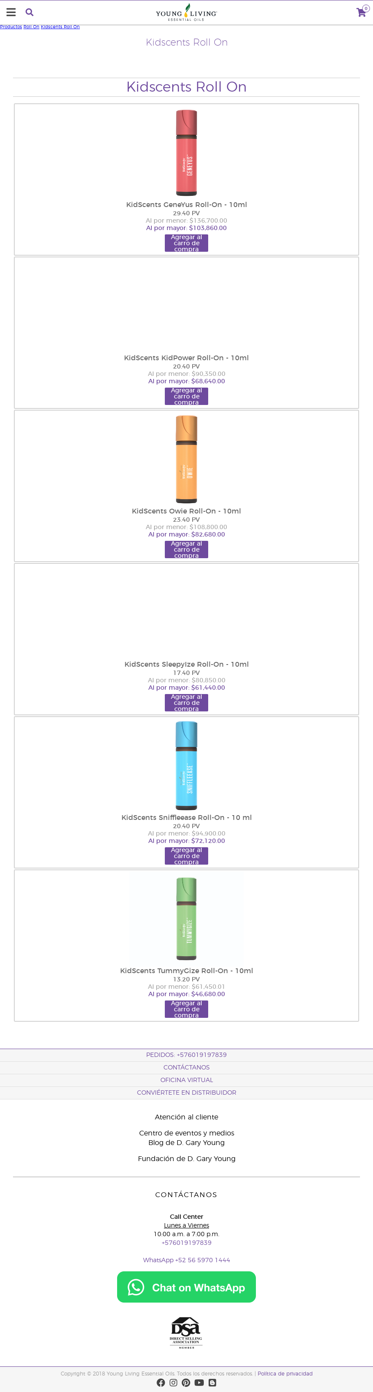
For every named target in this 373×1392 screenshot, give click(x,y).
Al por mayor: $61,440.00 (186, 688)
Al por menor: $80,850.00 (187, 681)
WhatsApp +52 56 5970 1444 (186, 1260)
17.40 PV (186, 673)
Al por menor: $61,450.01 (187, 987)
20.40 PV (186, 367)
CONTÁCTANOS (187, 1068)
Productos (11, 27)
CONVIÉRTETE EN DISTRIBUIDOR (186, 1093)
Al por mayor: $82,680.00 (186, 535)
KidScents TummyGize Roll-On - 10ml (186, 970)
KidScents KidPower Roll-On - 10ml (186, 358)
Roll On (31, 27)
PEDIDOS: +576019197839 (186, 1055)
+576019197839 (187, 1243)
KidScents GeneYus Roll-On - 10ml (186, 204)
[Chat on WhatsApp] (186, 1301)
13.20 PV (186, 980)
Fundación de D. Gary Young (187, 1158)
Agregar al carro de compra (186, 243)
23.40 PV (186, 520)
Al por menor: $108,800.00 (186, 527)
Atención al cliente (186, 1117)
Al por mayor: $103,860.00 (186, 228)
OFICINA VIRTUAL (186, 1080)
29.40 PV (186, 214)
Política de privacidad (285, 1373)
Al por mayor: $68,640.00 (186, 381)
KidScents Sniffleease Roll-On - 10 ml (186, 817)
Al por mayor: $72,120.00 (186, 841)
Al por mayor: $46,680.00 (186, 994)
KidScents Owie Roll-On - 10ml (186, 511)
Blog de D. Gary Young (186, 1142)
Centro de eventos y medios (186, 1133)
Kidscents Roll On (60, 27)
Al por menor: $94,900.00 (187, 834)
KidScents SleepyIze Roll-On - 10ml (186, 664)
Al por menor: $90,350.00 (187, 374)
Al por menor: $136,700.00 (186, 221)
